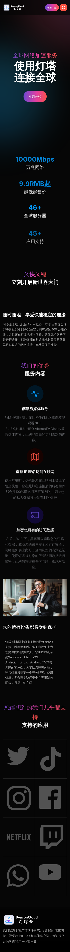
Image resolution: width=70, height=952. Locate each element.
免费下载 (52, 7)
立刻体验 (35, 96)
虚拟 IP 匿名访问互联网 (35, 478)
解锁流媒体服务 (35, 413)
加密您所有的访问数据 (35, 540)
